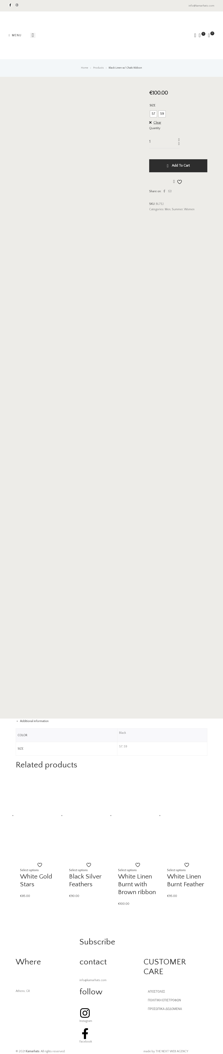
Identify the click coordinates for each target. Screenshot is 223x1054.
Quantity (154, 128)
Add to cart (181, 165)
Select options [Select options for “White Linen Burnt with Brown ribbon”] (127, 870)
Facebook (85, 1041)
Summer (177, 209)
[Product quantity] (157, 141)
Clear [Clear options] (157, 123)
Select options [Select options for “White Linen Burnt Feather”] (176, 870)
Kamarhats (32, 1051)
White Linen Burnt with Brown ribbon (137, 884)
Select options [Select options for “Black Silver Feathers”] (78, 870)
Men (168, 209)
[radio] (153, 114)
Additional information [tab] (34, 721)
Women (189, 209)
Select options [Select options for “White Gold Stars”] (29, 870)
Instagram (85, 1021)
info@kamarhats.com (201, 5)
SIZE (152, 105)
